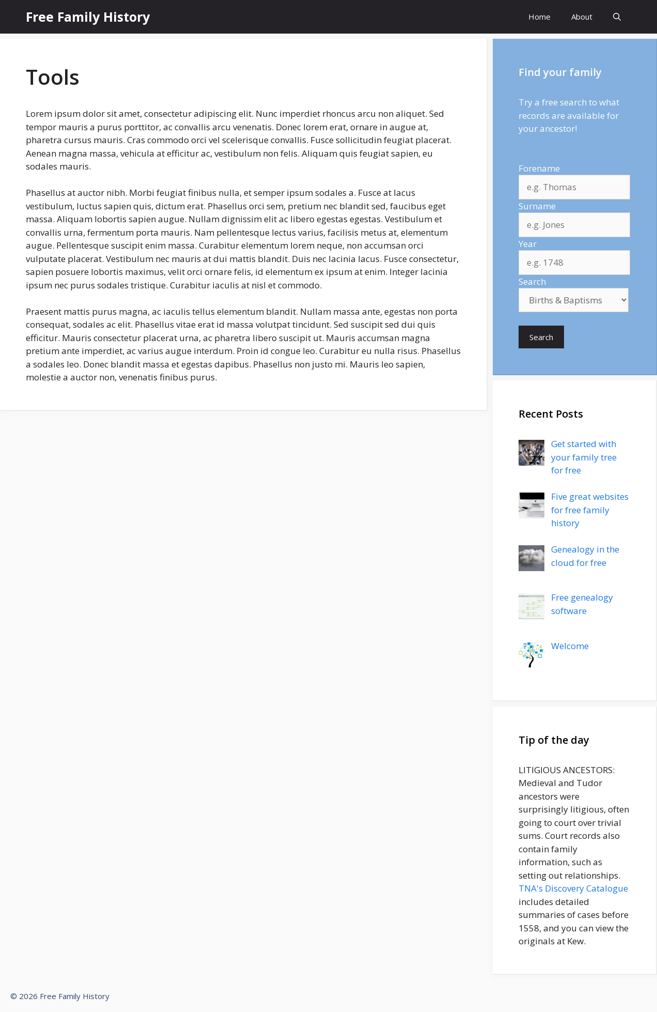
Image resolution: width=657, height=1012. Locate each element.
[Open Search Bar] (617, 17)
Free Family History (88, 16)
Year (528, 244)
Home (539, 16)
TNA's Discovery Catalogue (573, 888)
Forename (539, 168)
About (581, 16)
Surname (537, 206)
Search (532, 281)
